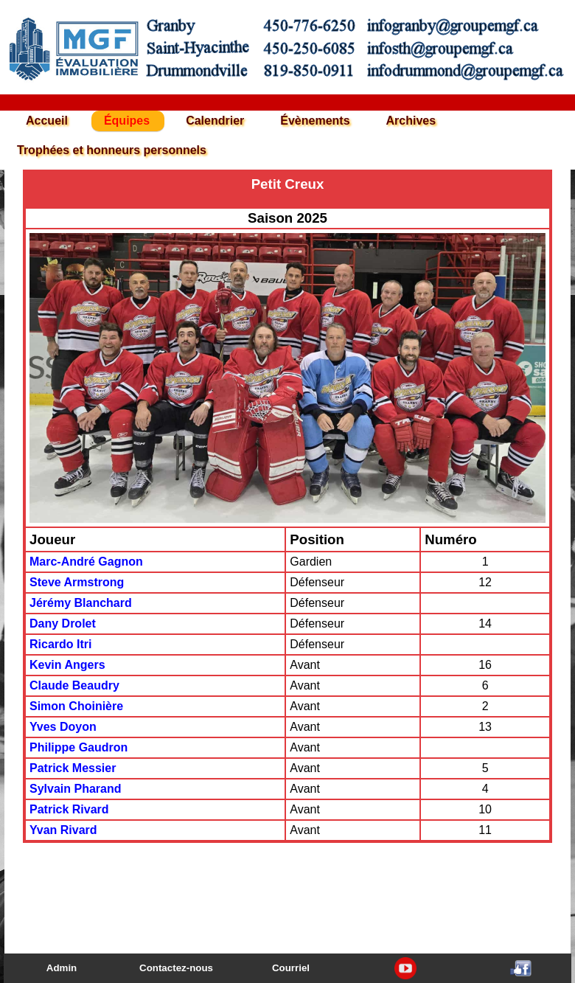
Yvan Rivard (63, 830)
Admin (61, 967)
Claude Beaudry (74, 685)
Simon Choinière (76, 706)
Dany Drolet (62, 623)
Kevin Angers (67, 665)
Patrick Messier (72, 768)
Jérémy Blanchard (80, 603)
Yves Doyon (63, 726)
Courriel (291, 967)
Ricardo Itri (60, 644)
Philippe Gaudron (78, 747)
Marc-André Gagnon (86, 561)
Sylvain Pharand (75, 788)
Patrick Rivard (69, 809)
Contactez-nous (176, 967)
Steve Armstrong (76, 582)
